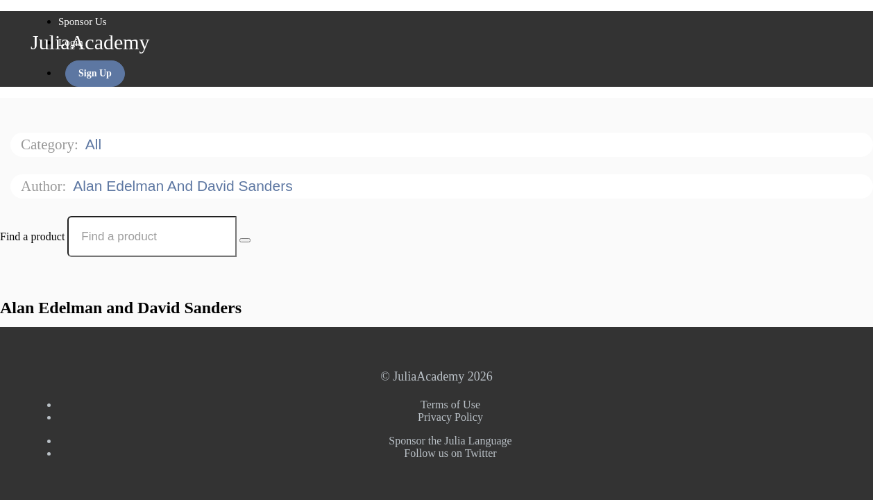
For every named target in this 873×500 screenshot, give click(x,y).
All (95, 144)
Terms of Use (450, 404)
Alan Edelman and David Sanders (184, 186)
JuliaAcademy (90, 42)
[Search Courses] (245, 240)
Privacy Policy (450, 417)
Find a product (32, 236)
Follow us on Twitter (450, 453)
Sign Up (95, 73)
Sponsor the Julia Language (450, 441)
